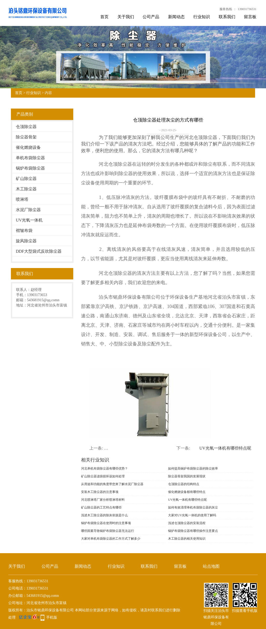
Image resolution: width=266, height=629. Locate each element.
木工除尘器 (26, 189)
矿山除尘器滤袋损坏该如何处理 (103, 476)
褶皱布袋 (24, 230)
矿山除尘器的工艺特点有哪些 (101, 507)
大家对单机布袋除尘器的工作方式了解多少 (110, 538)
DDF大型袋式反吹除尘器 (39, 251)
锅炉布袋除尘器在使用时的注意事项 (106, 523)
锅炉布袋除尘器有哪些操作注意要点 (193, 531)
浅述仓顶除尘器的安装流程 (186, 523)
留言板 (250, 17)
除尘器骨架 (26, 137)
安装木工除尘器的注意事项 (99, 492)
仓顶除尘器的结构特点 (183, 484)
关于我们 (125, 17)
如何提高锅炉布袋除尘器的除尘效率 (193, 468)
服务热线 (226, 9)
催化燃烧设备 (28, 147)
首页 (104, 17)
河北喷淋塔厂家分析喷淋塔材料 (103, 499)
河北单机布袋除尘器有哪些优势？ (104, 468)
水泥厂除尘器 (28, 210)
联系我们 (227, 17)
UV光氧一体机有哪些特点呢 (225, 448)
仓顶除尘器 (26, 126)
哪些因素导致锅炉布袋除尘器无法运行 (107, 531)
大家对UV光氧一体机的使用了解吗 (192, 515)
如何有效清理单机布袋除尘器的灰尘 (193, 507)
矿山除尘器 (26, 178)
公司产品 (151, 17)
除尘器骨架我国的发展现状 (186, 476)
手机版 (51, 617)
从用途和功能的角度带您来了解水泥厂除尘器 (112, 484)
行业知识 (201, 17)
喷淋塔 (22, 199)
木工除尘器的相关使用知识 (186, 538)
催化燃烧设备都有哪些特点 (186, 492)
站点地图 (211, 566)
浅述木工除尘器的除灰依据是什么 (104, 515)
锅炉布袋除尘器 (30, 168)
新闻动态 (176, 17)
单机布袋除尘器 (30, 158)
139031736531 (247, 9)
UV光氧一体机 (29, 220)
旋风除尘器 (26, 241)
